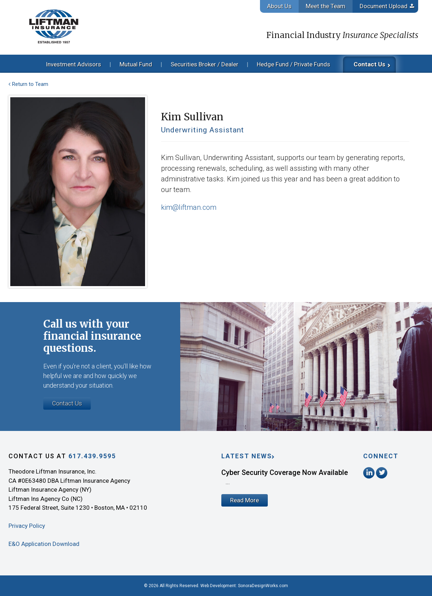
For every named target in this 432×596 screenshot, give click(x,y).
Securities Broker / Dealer (204, 64)
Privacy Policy (27, 525)
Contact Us (369, 64)
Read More (244, 500)
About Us (279, 6)
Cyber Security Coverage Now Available (284, 472)
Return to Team (30, 84)
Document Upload (384, 6)
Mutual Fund (136, 64)
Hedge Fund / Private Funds (293, 64)
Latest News (246, 456)
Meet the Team (325, 6)
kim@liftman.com (188, 207)
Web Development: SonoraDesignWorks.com (244, 585)
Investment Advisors (73, 64)
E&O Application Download (44, 543)
